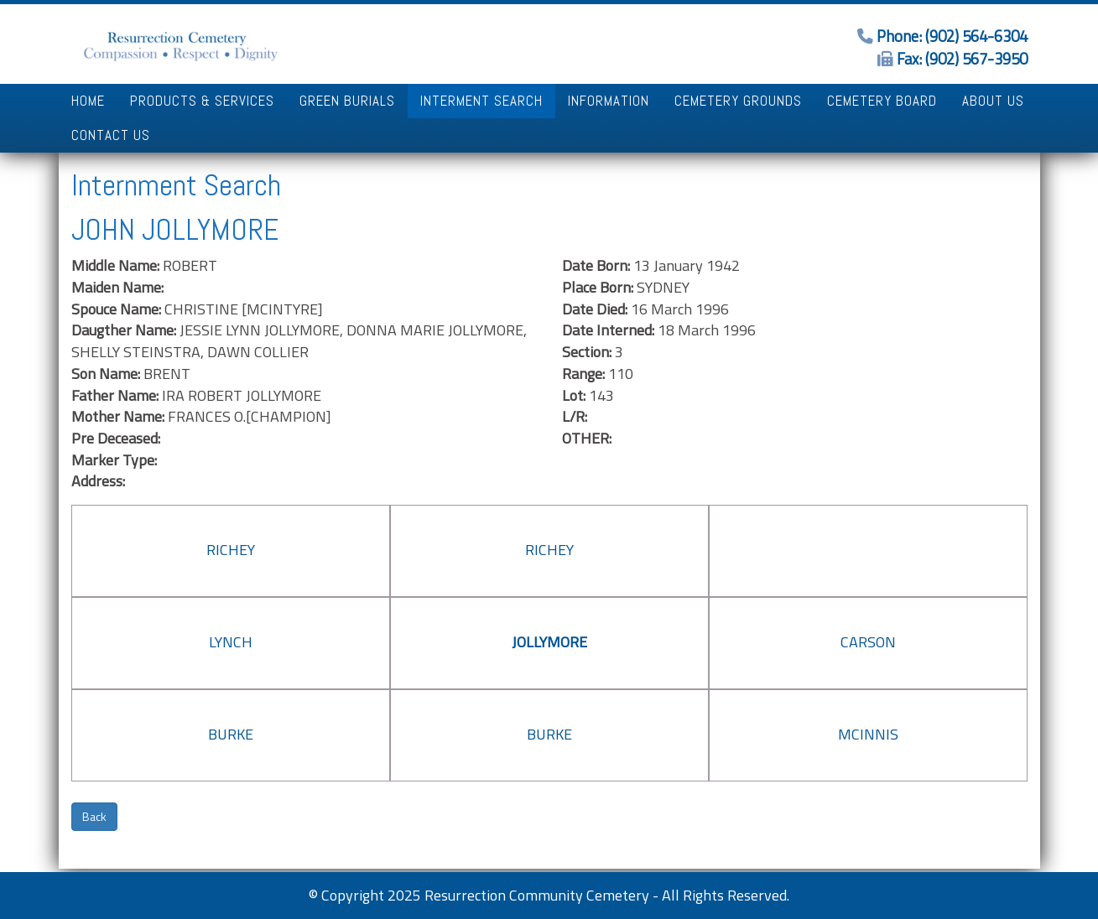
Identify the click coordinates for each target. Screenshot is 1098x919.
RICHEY (230, 549)
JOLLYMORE (549, 642)
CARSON (868, 642)
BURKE (230, 734)
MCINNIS (868, 734)
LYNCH (230, 642)
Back (94, 816)
